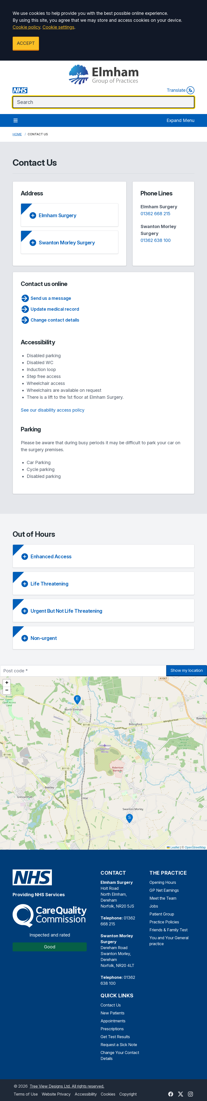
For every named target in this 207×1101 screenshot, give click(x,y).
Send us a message (46, 298)
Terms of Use (26, 1094)
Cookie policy (26, 27)
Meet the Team (162, 898)
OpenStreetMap (195, 847)
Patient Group (161, 914)
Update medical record (50, 309)
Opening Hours (162, 882)
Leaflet (173, 847)
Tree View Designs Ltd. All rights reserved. (67, 1086)
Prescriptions (112, 1028)
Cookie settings (58, 27)
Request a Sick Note (119, 1044)
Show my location (186, 670)
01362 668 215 (155, 213)
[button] (77, 700)
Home (17, 134)
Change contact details (50, 320)
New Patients (112, 1012)
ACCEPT (26, 43)
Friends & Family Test (168, 929)
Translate (180, 90)
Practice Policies (164, 921)
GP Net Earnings (164, 890)
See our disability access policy (52, 410)
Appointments (113, 1020)
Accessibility (86, 1094)
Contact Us (111, 1005)
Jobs (153, 906)
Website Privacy (56, 1094)
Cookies (108, 1094)
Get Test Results (115, 1036)
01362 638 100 (156, 240)
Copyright (128, 1094)
